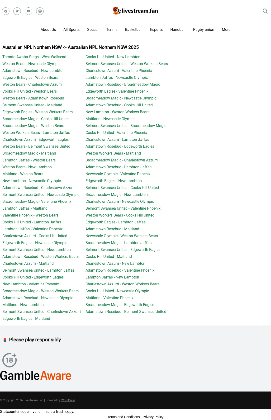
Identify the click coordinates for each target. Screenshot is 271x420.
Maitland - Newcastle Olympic (110, 119)
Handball (177, 29)
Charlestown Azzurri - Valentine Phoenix (119, 70)
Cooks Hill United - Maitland (109, 256)
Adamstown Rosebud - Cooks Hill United (119, 105)
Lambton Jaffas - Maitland (25, 208)
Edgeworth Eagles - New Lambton (114, 181)
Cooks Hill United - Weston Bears (29, 91)
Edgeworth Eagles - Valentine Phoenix (117, 91)
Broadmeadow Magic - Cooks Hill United (36, 119)
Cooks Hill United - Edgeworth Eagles (33, 277)
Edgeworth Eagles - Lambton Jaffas (116, 222)
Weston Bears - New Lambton (27, 167)
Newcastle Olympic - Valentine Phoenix (118, 174)
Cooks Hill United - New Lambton (113, 57)
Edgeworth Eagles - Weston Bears (30, 77)
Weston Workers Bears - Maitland (113, 153)
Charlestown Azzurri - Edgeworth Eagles (35, 139)
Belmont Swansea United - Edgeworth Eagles (123, 249)
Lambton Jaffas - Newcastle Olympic (117, 77)
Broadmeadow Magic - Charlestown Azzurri (122, 160)
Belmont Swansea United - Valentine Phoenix (123, 208)
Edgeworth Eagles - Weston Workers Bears (37, 112)
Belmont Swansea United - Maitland (32, 105)
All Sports (71, 29)
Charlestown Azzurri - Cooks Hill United (34, 236)
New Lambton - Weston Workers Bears (117, 112)
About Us (48, 29)
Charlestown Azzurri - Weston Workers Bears (122, 284)
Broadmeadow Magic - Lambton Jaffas (119, 243)
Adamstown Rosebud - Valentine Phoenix (120, 270)
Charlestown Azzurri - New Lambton (115, 263)
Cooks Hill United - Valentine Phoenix (116, 132)
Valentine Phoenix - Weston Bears (30, 215)
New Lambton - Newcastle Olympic (31, 181)
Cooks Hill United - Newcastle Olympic (117, 291)
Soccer (93, 29)
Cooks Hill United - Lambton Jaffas (31, 222)
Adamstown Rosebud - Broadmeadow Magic (123, 84)
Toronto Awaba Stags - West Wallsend (34, 57)
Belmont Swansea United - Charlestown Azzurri (41, 311)
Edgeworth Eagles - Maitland (26, 318)
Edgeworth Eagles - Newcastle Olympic (34, 243)
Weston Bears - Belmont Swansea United (36, 146)
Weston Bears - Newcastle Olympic (31, 63)
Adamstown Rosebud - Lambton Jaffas (119, 167)
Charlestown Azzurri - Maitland (28, 263)
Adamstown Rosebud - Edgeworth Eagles (120, 146)
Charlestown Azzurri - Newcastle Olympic (120, 201)
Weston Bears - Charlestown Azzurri (32, 84)
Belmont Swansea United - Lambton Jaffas (38, 270)
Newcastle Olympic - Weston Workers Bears (122, 236)
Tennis (111, 29)
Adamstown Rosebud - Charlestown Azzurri (38, 187)
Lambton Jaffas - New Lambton (112, 277)
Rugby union (203, 29)
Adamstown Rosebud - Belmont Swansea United (126, 311)
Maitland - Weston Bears (22, 174)
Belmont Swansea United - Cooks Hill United (122, 187)
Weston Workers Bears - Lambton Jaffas (36, 132)
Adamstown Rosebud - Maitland (112, 229)
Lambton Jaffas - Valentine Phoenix (32, 229)
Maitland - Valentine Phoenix (109, 298)
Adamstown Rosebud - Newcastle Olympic (37, 298)
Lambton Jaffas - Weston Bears (29, 160)
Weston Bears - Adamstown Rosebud (33, 98)
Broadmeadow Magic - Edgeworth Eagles (120, 304)
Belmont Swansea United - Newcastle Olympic (40, 194)
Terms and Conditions (124, 417)
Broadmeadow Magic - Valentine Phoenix (36, 201)
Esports (156, 29)
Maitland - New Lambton (23, 304)
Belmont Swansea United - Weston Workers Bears (127, 63)
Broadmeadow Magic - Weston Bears (33, 125)
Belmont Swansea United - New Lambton (36, 249)
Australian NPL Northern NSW (32, 47)
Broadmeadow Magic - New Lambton (117, 194)
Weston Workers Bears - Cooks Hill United (120, 215)
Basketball (134, 29)
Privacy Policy (153, 417)
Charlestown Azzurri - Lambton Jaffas (117, 139)
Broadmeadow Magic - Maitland (29, 153)
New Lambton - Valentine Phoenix (30, 284)
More (226, 29)
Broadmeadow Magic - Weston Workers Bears (40, 291)
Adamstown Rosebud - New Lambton (33, 70)
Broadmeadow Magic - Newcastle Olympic (121, 98)
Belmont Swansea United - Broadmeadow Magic (126, 125)
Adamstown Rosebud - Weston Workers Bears (40, 256)
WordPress (68, 400)
